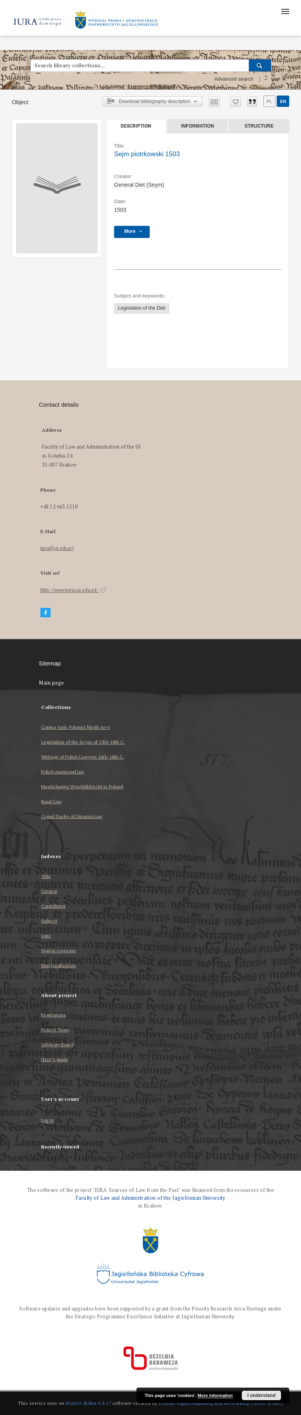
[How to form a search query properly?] (266, 79)
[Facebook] (45, 612)
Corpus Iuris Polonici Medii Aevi (75, 727)
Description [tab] (136, 126)
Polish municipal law (62, 772)
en (283, 101)
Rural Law (51, 801)
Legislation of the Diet (141, 308)
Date (46, 936)
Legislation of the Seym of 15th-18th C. (83, 742)
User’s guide (54, 1059)
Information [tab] (197, 126)
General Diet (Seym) (139, 185)
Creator (49, 891)
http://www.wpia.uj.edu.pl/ (73, 590)
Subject (49, 921)
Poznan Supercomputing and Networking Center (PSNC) (221, 1403)
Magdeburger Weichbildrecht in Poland (82, 787)
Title (46, 876)
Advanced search (234, 79)
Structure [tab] (259, 126)
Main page (51, 683)
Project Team (55, 1030)
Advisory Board (57, 1044)
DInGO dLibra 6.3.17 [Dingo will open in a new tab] (88, 1403)
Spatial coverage (58, 951)
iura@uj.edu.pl (57, 548)
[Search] (260, 65)
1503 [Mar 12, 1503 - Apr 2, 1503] (120, 210)
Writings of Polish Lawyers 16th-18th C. (82, 757)
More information (215, 1395)
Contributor (53, 906)
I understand (261, 1395)
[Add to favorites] (235, 102)
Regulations (53, 1015)
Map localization (58, 965)
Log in (47, 1120)
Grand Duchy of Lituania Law (71, 816)
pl (269, 101)
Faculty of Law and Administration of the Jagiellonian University (150, 1198)
